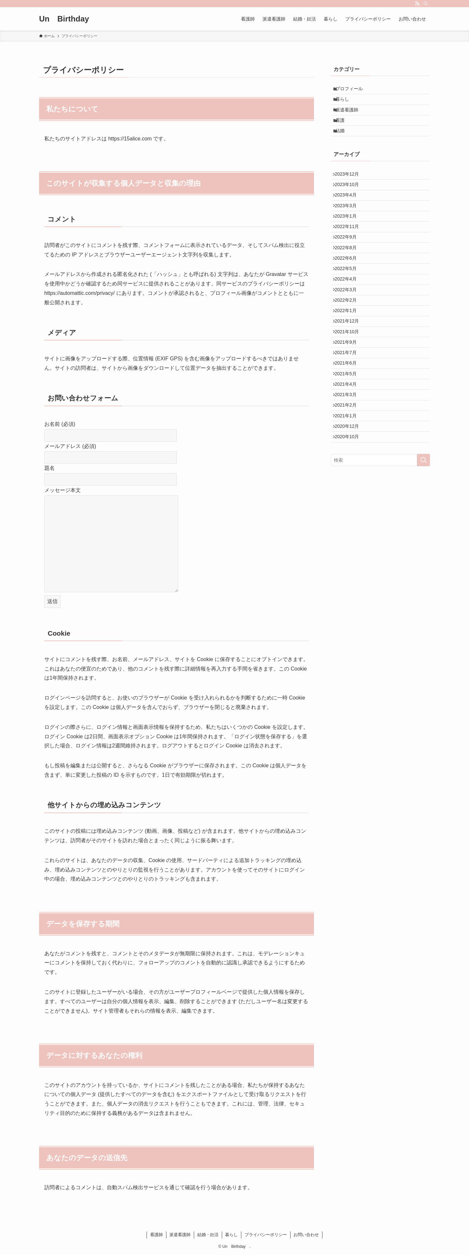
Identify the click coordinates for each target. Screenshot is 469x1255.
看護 (343, 130)
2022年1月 (349, 366)
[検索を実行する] (423, 554)
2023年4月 (349, 217)
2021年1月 (349, 502)
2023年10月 (350, 204)
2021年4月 (349, 461)
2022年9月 (349, 272)
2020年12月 (350, 516)
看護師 (156, 1234)
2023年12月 (350, 190)
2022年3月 (349, 339)
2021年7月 (349, 421)
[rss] (417, 3)
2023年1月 (349, 245)
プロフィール (352, 90)
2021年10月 (350, 394)
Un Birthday (68, 19)
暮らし (346, 103)
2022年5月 (349, 312)
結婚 (343, 144)
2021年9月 (349, 407)
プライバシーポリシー (266, 1234)
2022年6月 (349, 299)
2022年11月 (350, 258)
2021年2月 (349, 488)
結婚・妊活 (208, 1234)
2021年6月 (349, 434)
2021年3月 (349, 475)
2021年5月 (349, 448)
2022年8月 (349, 285)
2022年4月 (349, 326)
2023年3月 (349, 231)
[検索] (425, 3)
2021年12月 (350, 380)
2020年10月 (350, 529)
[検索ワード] (380, 554)
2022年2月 (349, 353)
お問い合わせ (306, 1234)
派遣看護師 (350, 117)
